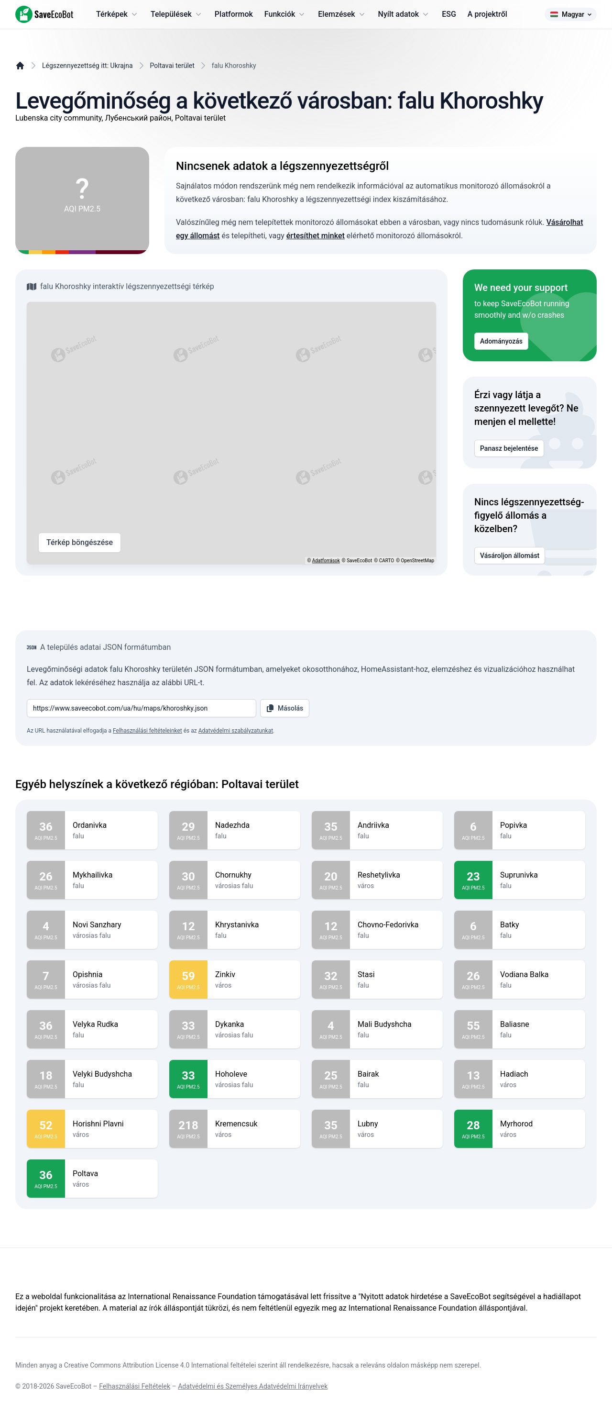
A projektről (487, 14)
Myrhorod (539, 1124)
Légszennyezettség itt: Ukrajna (87, 65)
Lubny (396, 1124)
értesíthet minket (315, 235)
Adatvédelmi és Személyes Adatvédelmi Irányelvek (253, 1386)
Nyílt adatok (404, 14)
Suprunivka (539, 875)
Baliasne (539, 1024)
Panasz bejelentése (509, 448)
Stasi (396, 974)
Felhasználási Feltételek (134, 1386)
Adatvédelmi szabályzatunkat (235, 730)
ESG (449, 14)
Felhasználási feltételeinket (147, 730)
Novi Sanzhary (111, 925)
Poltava (111, 1174)
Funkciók (285, 14)
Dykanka (254, 1024)
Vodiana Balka (539, 974)
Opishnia (111, 974)
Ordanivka (111, 825)
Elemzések (342, 14)
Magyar (570, 14)
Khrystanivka (254, 925)
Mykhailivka (111, 875)
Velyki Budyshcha (111, 1074)
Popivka (539, 825)
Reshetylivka (396, 875)
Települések (177, 14)
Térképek (117, 14)
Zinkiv (254, 974)
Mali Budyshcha (396, 1024)
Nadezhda (254, 825)
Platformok (234, 14)
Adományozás (501, 341)
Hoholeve (254, 1074)
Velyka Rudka (111, 1024)
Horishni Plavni (111, 1124)
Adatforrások (326, 560)
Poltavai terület (172, 65)
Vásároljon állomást (509, 555)
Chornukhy (254, 875)
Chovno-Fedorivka (396, 925)
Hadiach (539, 1074)
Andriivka (396, 825)
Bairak (396, 1074)
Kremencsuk (254, 1124)
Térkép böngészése (79, 543)
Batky (539, 925)
